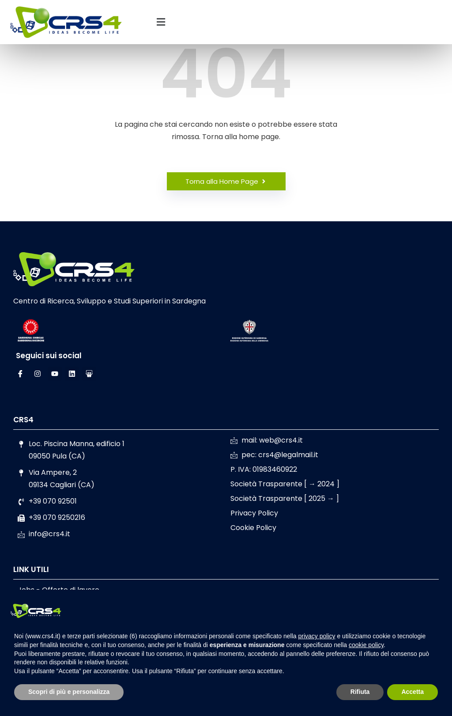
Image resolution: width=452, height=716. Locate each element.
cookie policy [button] (366, 644)
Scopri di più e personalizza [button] (68, 691)
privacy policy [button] (316, 636)
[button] (160, 22)
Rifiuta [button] (360, 691)
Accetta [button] (412, 691)
